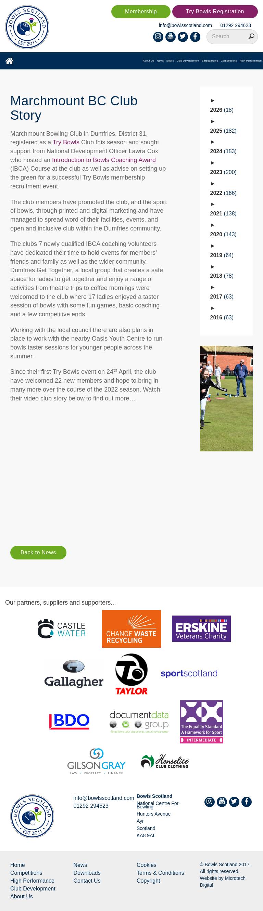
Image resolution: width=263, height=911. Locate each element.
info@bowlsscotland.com (185, 25)
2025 (223, 131)
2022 (223, 193)
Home (17, 865)
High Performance (251, 60)
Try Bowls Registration (215, 11)
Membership (141, 11)
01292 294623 (235, 25)
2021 (223, 213)
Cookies (146, 865)
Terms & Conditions (160, 873)
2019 (222, 255)
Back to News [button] (38, 552)
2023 (223, 172)
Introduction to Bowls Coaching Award (104, 160)
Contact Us (87, 881)
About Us (148, 60)
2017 (222, 297)
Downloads (87, 873)
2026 (222, 110)
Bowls (170, 60)
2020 (223, 234)
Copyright (148, 881)
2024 (223, 151)
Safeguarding (210, 60)
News (160, 60)
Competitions (229, 60)
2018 (222, 276)
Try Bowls (66, 142)
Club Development (187, 60)
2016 (222, 317)
